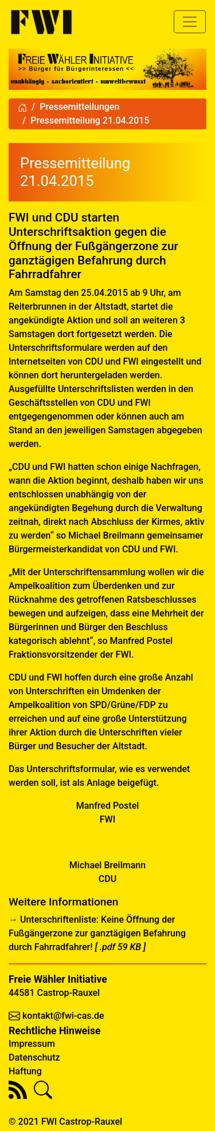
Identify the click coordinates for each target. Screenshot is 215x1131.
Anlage (101, 782)
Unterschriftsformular (70, 769)
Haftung (25, 1071)
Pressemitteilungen (79, 106)
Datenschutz (34, 1057)
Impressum (32, 1043)
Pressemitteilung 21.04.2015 (89, 120)
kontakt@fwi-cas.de (63, 1015)
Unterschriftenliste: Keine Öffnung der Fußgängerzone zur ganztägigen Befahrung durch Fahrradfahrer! (97, 933)
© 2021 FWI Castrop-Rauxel (65, 1121)
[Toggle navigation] (190, 21)
